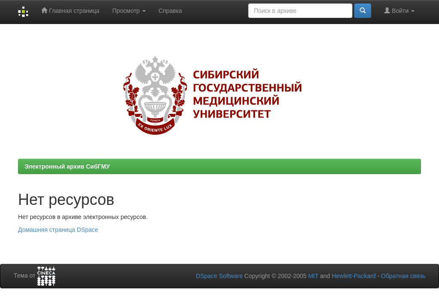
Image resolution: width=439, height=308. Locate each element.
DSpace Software (219, 275)
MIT (313, 275)
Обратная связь (403, 275)
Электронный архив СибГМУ (67, 166)
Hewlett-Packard (354, 275)
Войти (399, 10)
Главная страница (70, 10)
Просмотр (129, 10)
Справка (170, 10)
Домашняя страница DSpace (58, 229)
